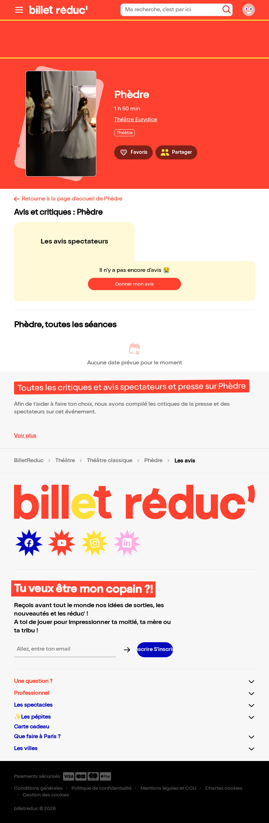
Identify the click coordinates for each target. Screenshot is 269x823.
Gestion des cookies (46, 795)
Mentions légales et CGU (168, 788)
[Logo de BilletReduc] (58, 10)
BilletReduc (28, 461)
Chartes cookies (223, 788)
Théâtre (65, 461)
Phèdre (153, 461)
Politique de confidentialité (101, 788)
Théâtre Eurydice (135, 119)
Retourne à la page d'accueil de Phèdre (72, 199)
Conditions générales (38, 788)
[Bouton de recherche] (226, 9)
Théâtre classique (109, 461)
